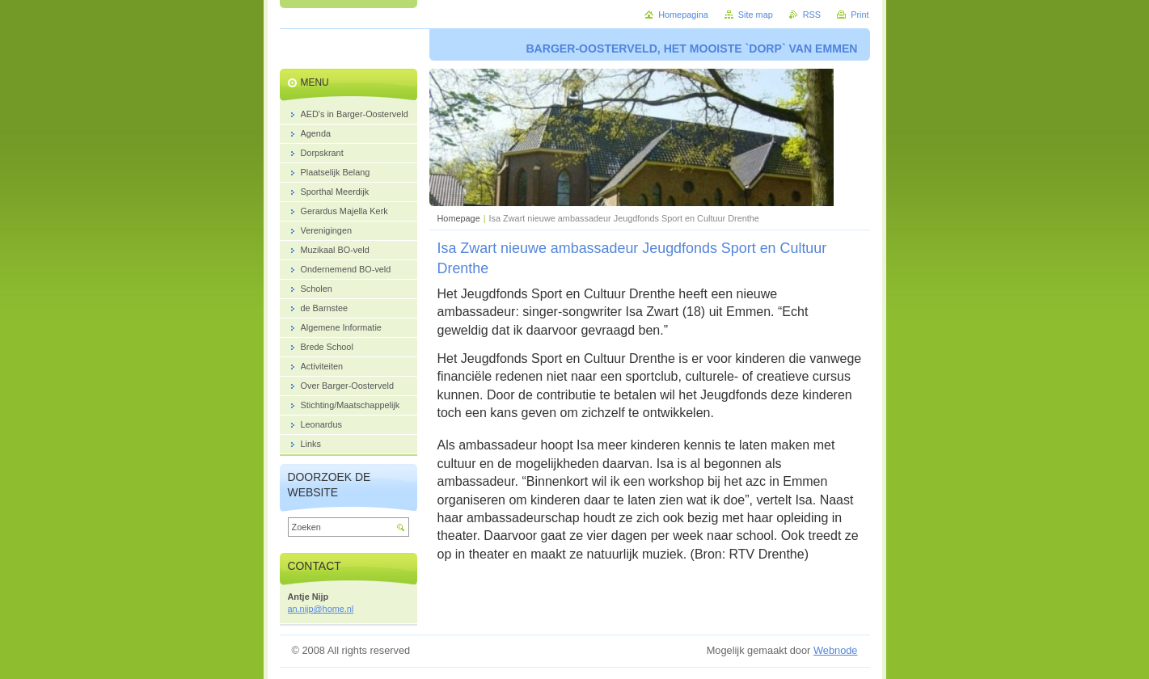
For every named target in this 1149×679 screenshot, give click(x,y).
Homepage (458, 218)
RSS (812, 14)
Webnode (835, 650)
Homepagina (683, 14)
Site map (755, 14)
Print (859, 14)
